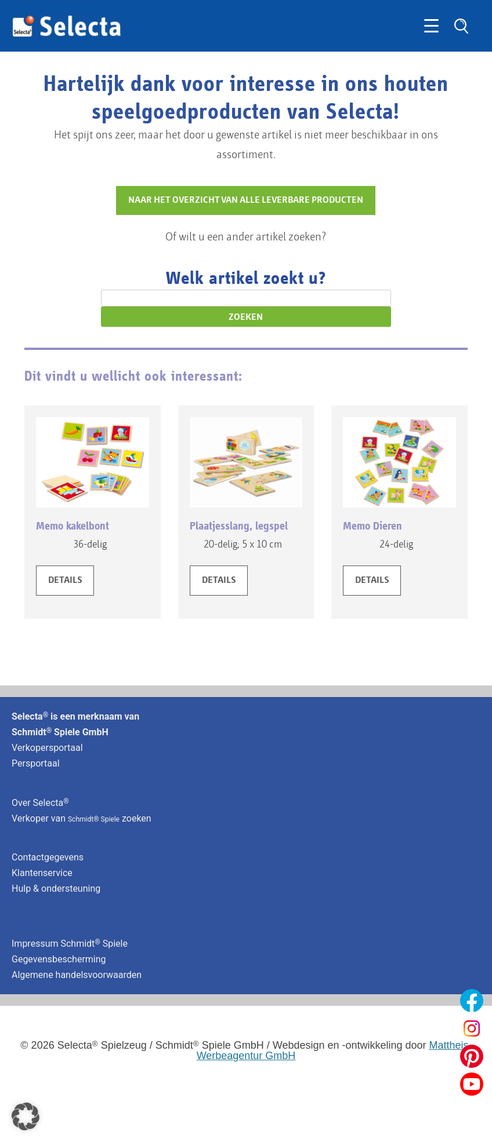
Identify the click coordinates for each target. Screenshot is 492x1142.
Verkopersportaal (47, 747)
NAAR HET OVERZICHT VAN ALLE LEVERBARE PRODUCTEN (245, 200)
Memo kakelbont (72, 526)
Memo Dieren (372, 526)
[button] (25, 1116)
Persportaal (36, 763)
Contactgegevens (48, 857)
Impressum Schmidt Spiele (71, 943)
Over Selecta (40, 802)
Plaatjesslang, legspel (239, 526)
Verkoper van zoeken (81, 818)
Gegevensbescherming (59, 959)
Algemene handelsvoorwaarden (77, 974)
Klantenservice (42, 872)
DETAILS (65, 580)
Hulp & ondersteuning (56, 888)
